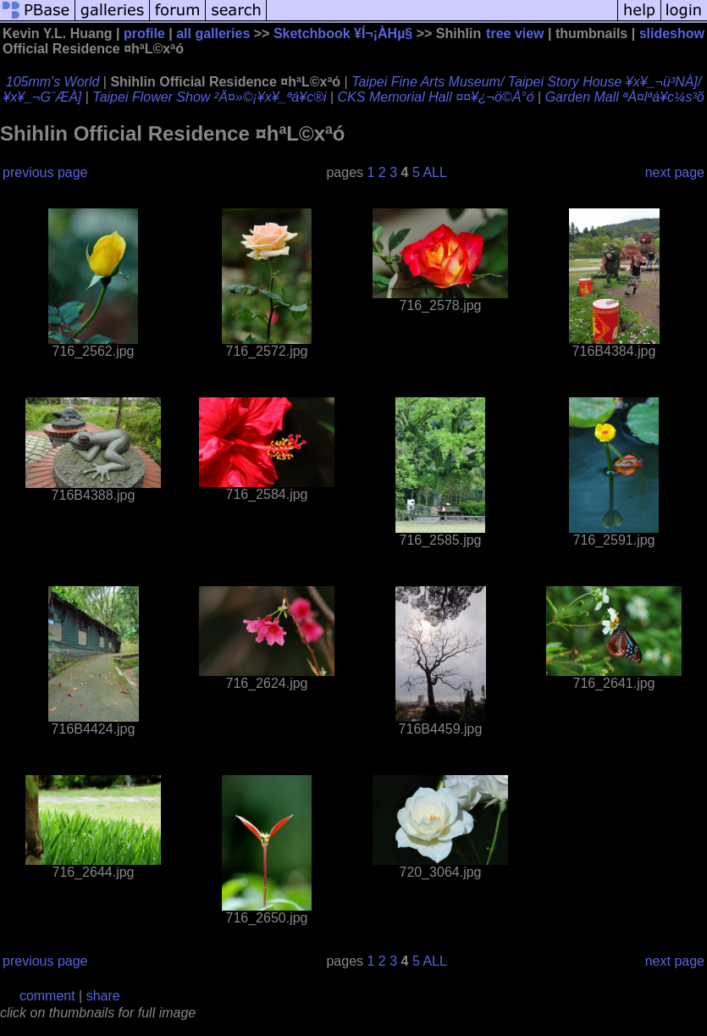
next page (674, 172)
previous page (45, 172)
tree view (515, 33)
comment (47, 996)
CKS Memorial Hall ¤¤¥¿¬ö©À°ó (436, 97)
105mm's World (53, 82)
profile (144, 33)
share (103, 996)
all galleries (213, 33)
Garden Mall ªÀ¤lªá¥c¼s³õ (624, 97)
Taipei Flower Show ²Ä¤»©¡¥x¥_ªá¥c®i (209, 97)
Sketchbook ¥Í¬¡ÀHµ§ (342, 33)
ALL (434, 172)
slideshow (671, 33)
